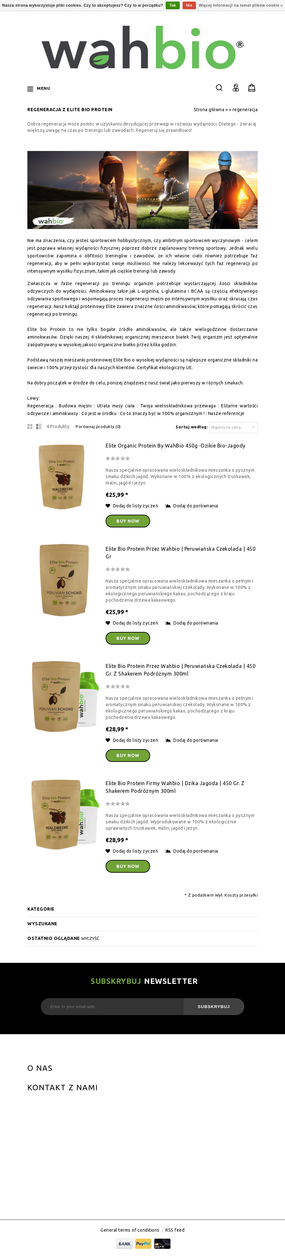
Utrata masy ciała (116, 405)
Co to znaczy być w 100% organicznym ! (162, 413)
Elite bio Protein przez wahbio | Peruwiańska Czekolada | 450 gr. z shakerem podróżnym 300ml (180, 670)
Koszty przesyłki (241, 895)
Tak (172, 5)
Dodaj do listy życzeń (132, 505)
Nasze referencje (226, 413)
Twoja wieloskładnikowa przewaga (178, 405)
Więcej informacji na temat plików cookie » (241, 5)
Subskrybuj (214, 1006)
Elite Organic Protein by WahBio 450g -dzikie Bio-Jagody (176, 445)
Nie (189, 5)
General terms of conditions (130, 1230)
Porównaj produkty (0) (98, 426)
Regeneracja (40, 405)
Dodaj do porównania (192, 505)
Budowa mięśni (75, 405)
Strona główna (209, 109)
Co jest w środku (98, 413)
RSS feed (174, 1230)
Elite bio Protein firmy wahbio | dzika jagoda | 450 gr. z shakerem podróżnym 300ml (175, 787)
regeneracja (245, 109)
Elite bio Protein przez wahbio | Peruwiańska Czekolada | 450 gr (180, 552)
